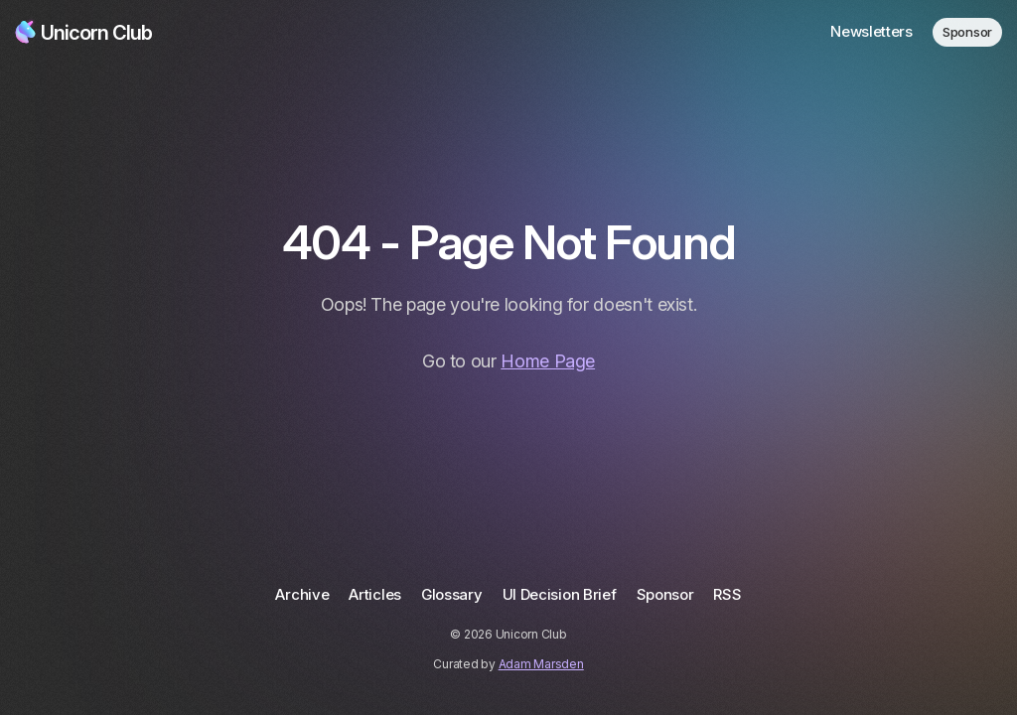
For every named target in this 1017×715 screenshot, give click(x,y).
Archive (302, 594)
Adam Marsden (541, 663)
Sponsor (967, 32)
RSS (727, 594)
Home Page (548, 361)
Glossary (452, 594)
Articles (375, 594)
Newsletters (871, 31)
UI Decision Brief (560, 594)
